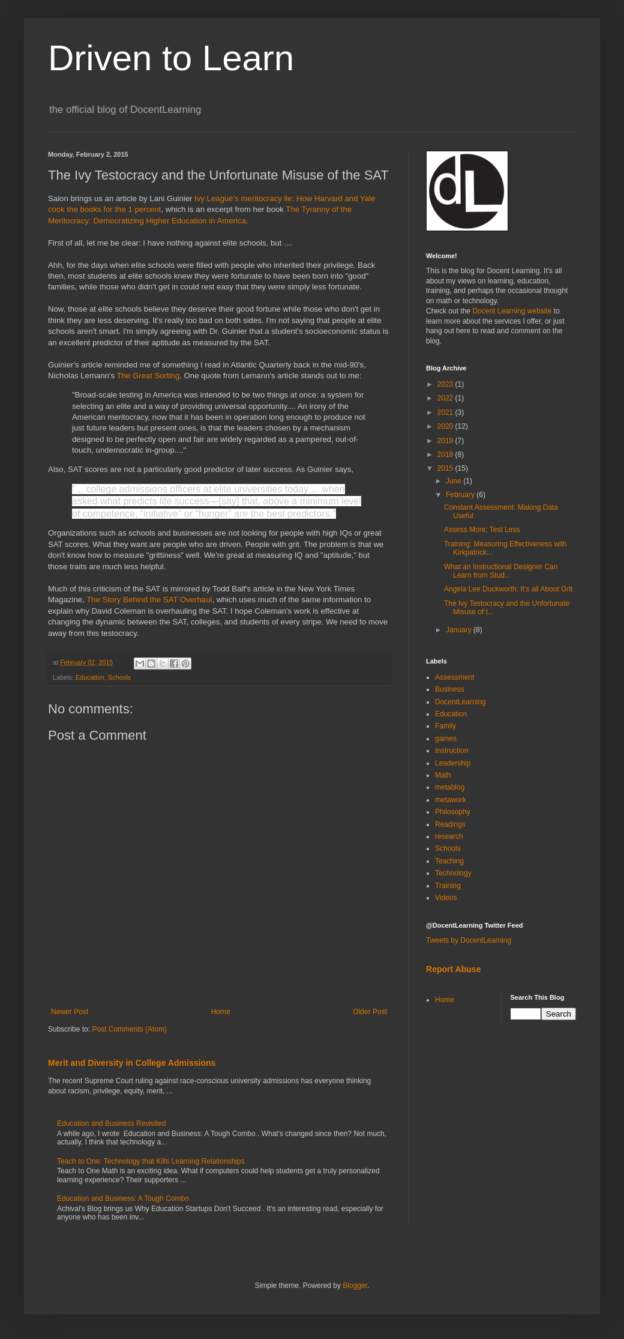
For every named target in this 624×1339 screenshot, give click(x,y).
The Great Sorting (147, 375)
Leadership (452, 763)
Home (220, 1012)
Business (449, 689)
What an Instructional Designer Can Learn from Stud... (500, 571)
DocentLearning (460, 702)
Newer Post (69, 1012)
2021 (446, 412)
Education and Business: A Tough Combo (123, 1198)
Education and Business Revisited (111, 1123)
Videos (446, 897)
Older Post (370, 1012)
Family (445, 726)
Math (443, 775)
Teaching (449, 861)
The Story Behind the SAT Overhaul (149, 599)
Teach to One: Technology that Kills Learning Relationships (151, 1161)
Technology (453, 873)
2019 (446, 441)
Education (90, 677)
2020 (446, 426)
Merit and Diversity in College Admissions (131, 1063)
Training (448, 885)
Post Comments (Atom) (129, 1029)
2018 (446, 454)
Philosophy (452, 812)
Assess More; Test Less (482, 529)
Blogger (355, 1285)
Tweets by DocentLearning (468, 940)
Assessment (454, 677)
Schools (119, 677)
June (454, 481)
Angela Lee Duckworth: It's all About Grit (508, 589)
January (459, 630)
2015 (446, 468)
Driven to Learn (171, 58)
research (449, 836)
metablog (449, 787)
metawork (450, 800)
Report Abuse (453, 969)
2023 (446, 384)
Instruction (451, 750)
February (461, 495)
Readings (450, 824)
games (446, 738)
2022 (446, 398)
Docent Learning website (511, 311)
